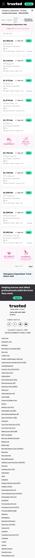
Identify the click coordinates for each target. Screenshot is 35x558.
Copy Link (19, 40)
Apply (28, 40)
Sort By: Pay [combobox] (7, 33)
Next (31, 266)
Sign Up (29, 4)
